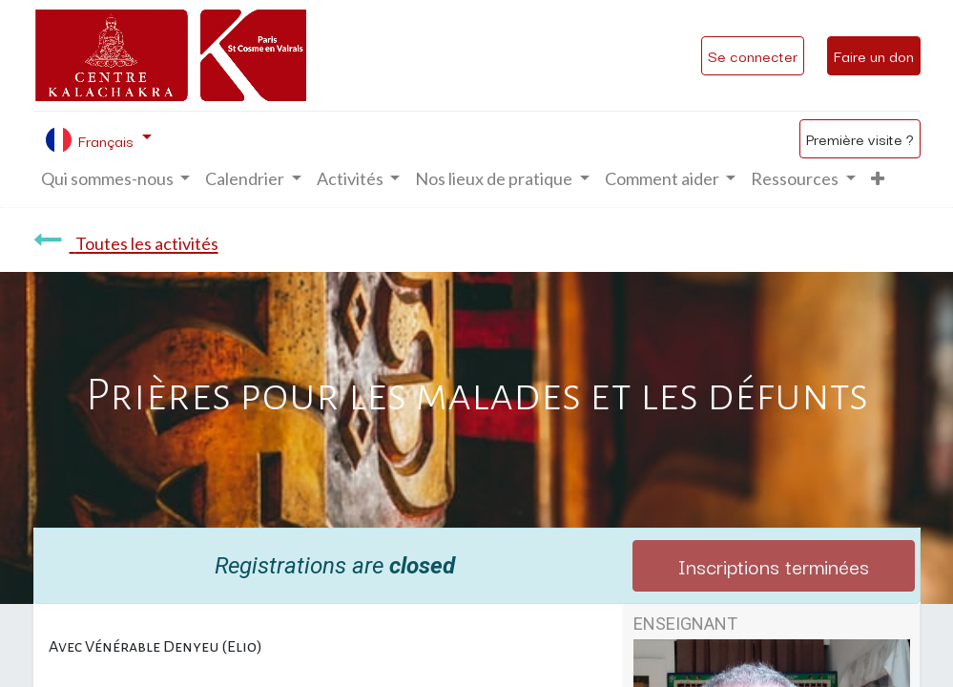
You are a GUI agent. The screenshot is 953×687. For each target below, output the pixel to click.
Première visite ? (860, 138)
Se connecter (753, 55)
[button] (877, 178)
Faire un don (874, 55)
